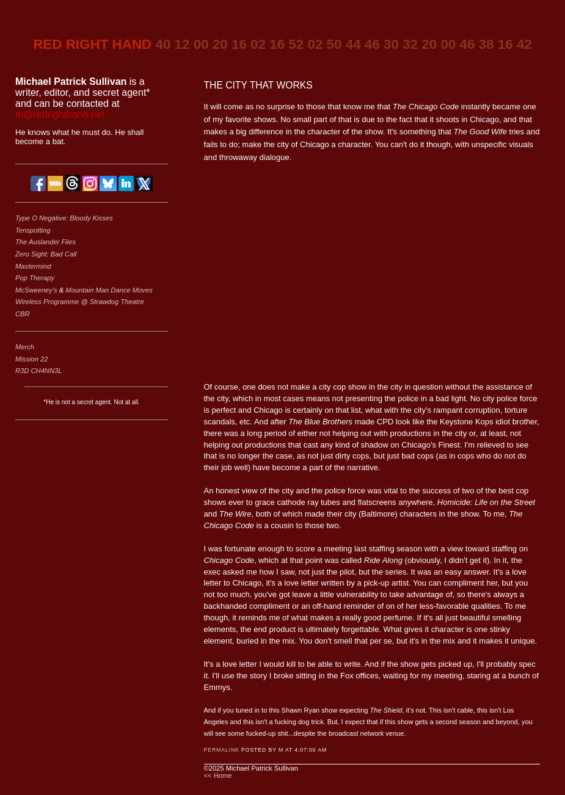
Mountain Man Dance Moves (108, 290)
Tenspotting (32, 230)
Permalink (221, 750)
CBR (22, 314)
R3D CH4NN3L (38, 370)
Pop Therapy (34, 277)
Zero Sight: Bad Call (45, 254)
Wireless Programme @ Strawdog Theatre (79, 301)
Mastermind (33, 266)
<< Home (218, 775)
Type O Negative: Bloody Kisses (64, 218)
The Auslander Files (45, 241)
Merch (24, 346)
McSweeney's (37, 290)
